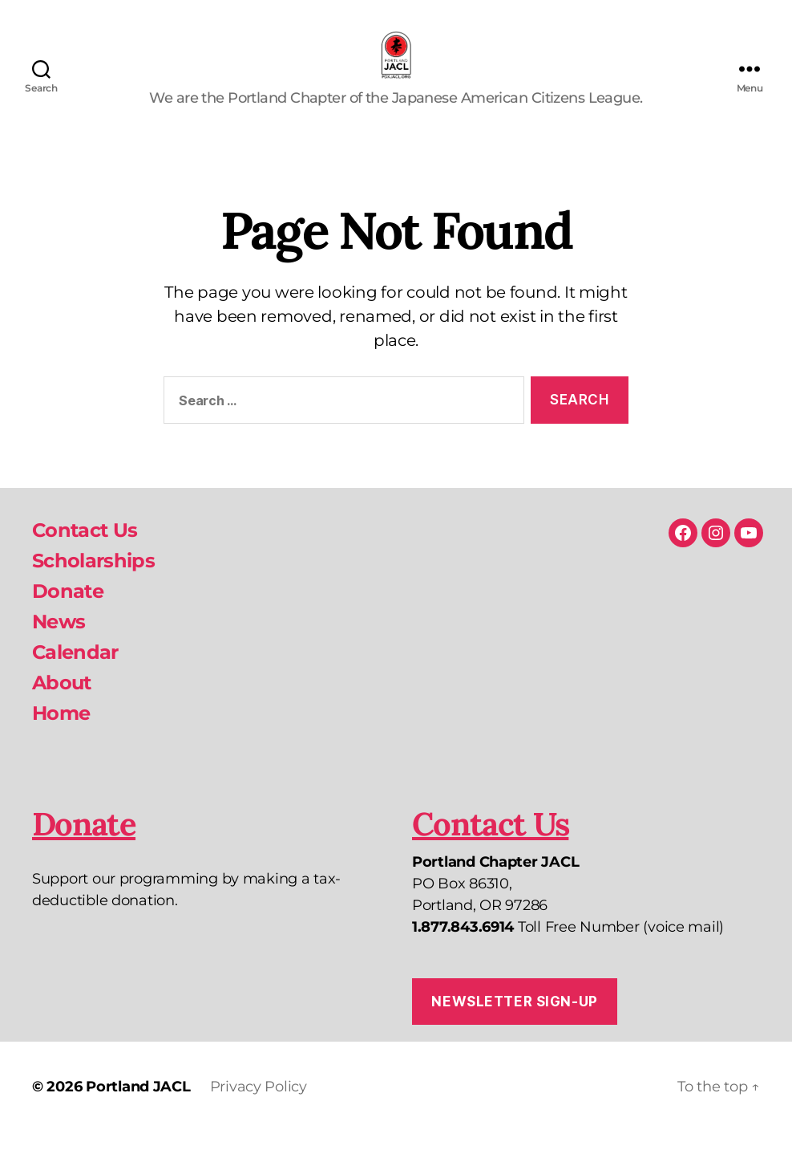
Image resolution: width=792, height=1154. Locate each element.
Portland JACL (138, 1108)
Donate (67, 612)
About (61, 704)
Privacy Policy (258, 1108)
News (58, 643)
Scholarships (93, 582)
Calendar (75, 673)
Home (61, 734)
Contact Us (84, 551)
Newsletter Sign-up (514, 1022)
